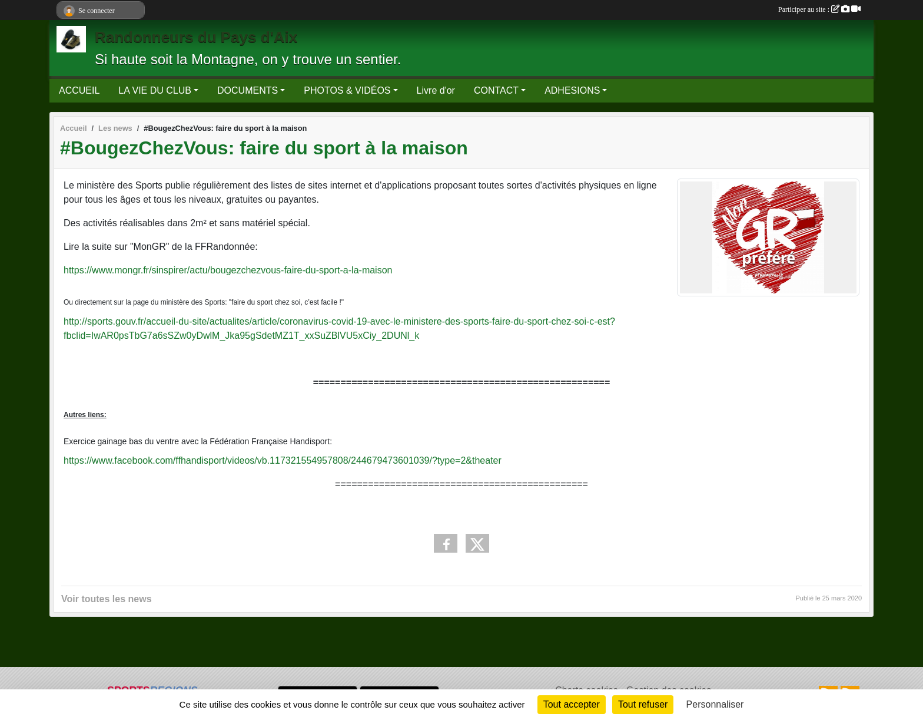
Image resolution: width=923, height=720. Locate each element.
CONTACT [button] (496, 90)
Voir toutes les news (106, 599)
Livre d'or (436, 90)
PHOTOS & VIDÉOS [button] (347, 90)
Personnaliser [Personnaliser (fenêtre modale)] (715, 704)
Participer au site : (819, 9)
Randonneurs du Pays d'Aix (196, 37)
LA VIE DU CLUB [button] (154, 90)
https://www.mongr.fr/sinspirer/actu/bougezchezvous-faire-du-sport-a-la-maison (228, 270)
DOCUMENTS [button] (247, 90)
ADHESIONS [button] (572, 90)
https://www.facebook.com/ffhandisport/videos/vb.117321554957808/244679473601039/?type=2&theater (283, 460)
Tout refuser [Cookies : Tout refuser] (643, 704)
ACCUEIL (79, 90)
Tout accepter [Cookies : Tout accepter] (571, 704)
